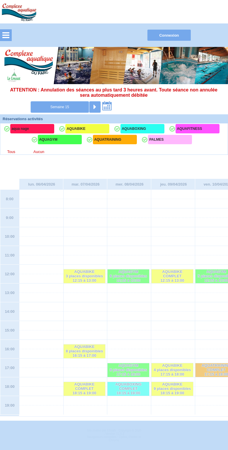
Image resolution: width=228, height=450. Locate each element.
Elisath (112, 430)
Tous (11, 152)
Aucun (38, 152)
